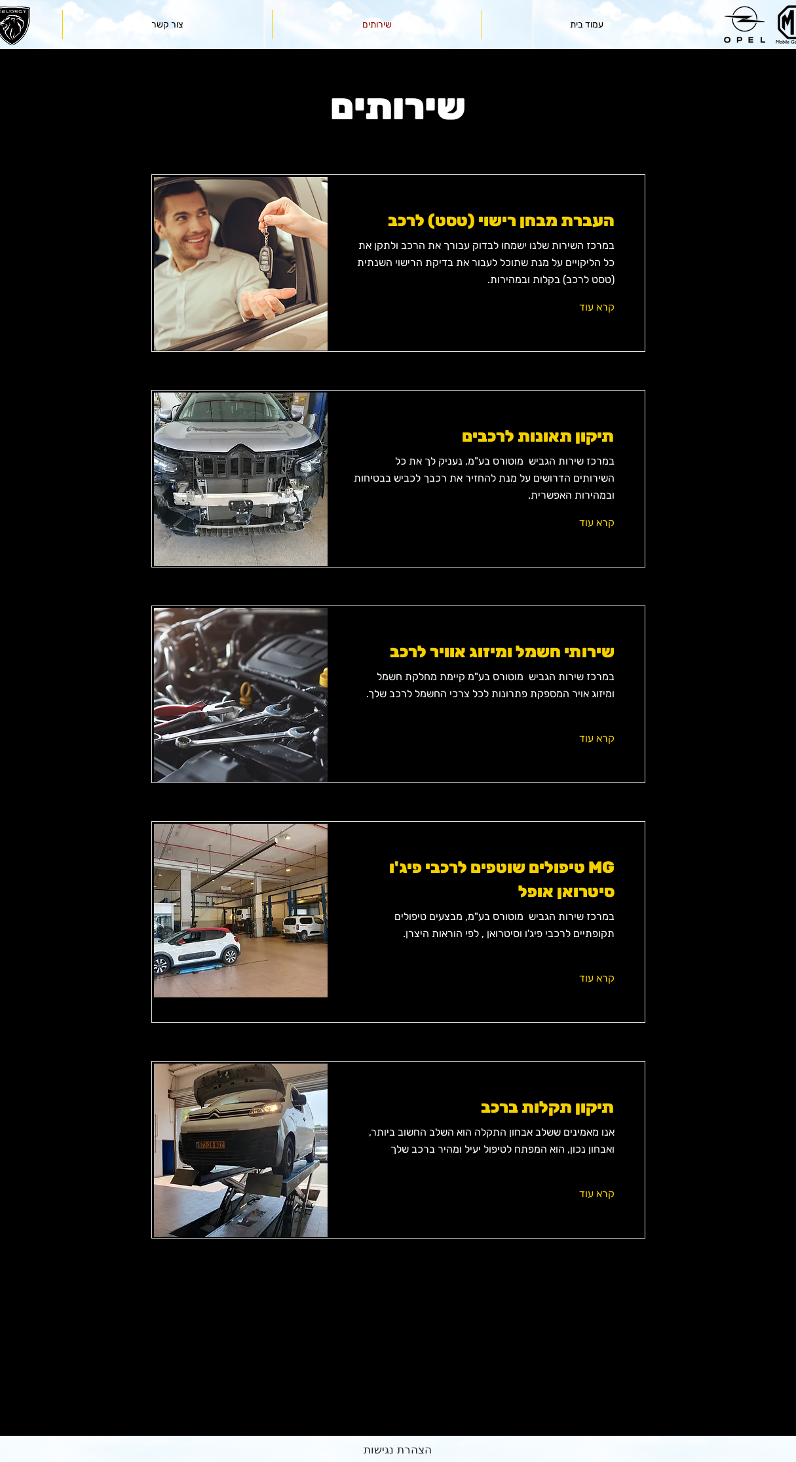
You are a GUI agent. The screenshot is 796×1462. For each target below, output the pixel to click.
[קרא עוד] (579, 307)
